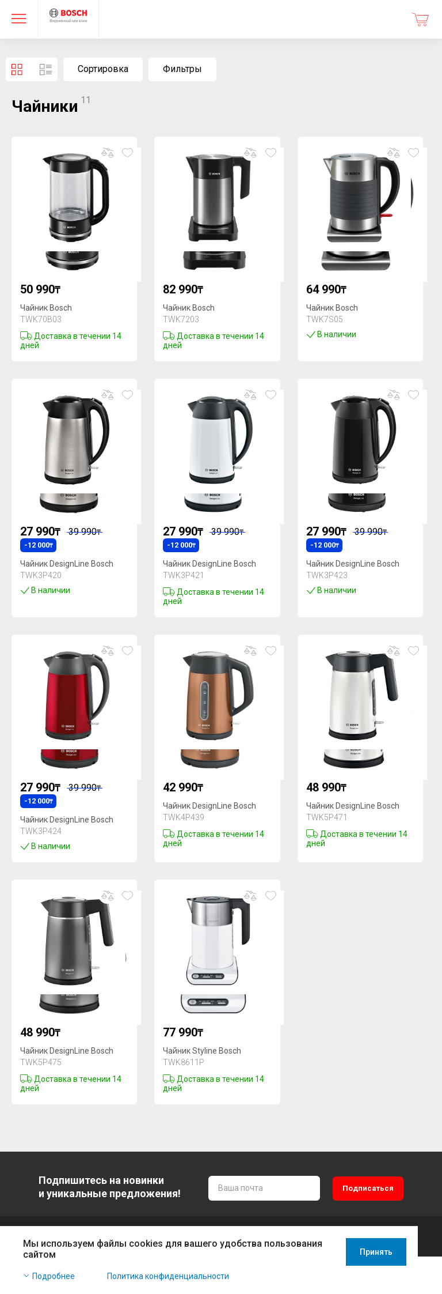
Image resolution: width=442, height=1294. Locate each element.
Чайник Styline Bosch (202, 1050)
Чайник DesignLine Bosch (66, 563)
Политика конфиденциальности (168, 1277)
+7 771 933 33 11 (55, 1237)
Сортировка (103, 68)
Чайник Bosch (46, 307)
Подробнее (53, 1277)
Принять (400, 1264)
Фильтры (182, 68)
